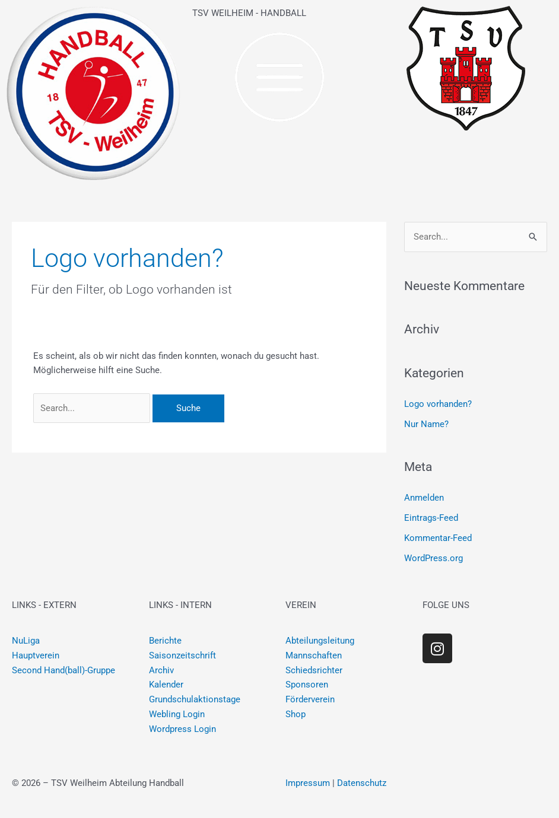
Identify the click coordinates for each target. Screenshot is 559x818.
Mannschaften (313, 655)
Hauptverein (35, 655)
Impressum (307, 783)
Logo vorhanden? (438, 404)
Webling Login (177, 714)
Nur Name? (426, 424)
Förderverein (310, 699)
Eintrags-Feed (431, 518)
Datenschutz (361, 783)
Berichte (165, 640)
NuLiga (26, 640)
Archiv (161, 670)
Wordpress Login (182, 729)
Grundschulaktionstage (194, 699)
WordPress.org (433, 558)
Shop (295, 714)
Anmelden (424, 497)
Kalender (166, 684)
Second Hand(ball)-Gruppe (63, 670)
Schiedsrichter (313, 670)
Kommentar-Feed (438, 538)
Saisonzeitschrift (182, 655)
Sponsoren (306, 684)
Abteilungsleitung (319, 640)
